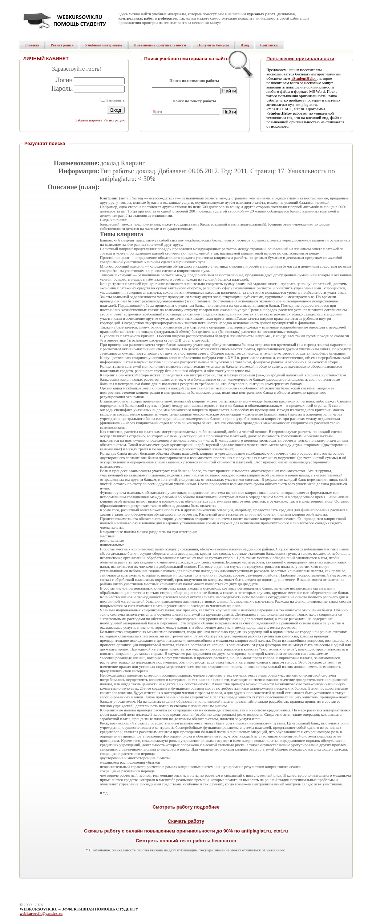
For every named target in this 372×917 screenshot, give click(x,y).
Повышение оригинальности (300, 58)
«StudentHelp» (303, 78)
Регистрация (114, 120)
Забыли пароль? (88, 120)
